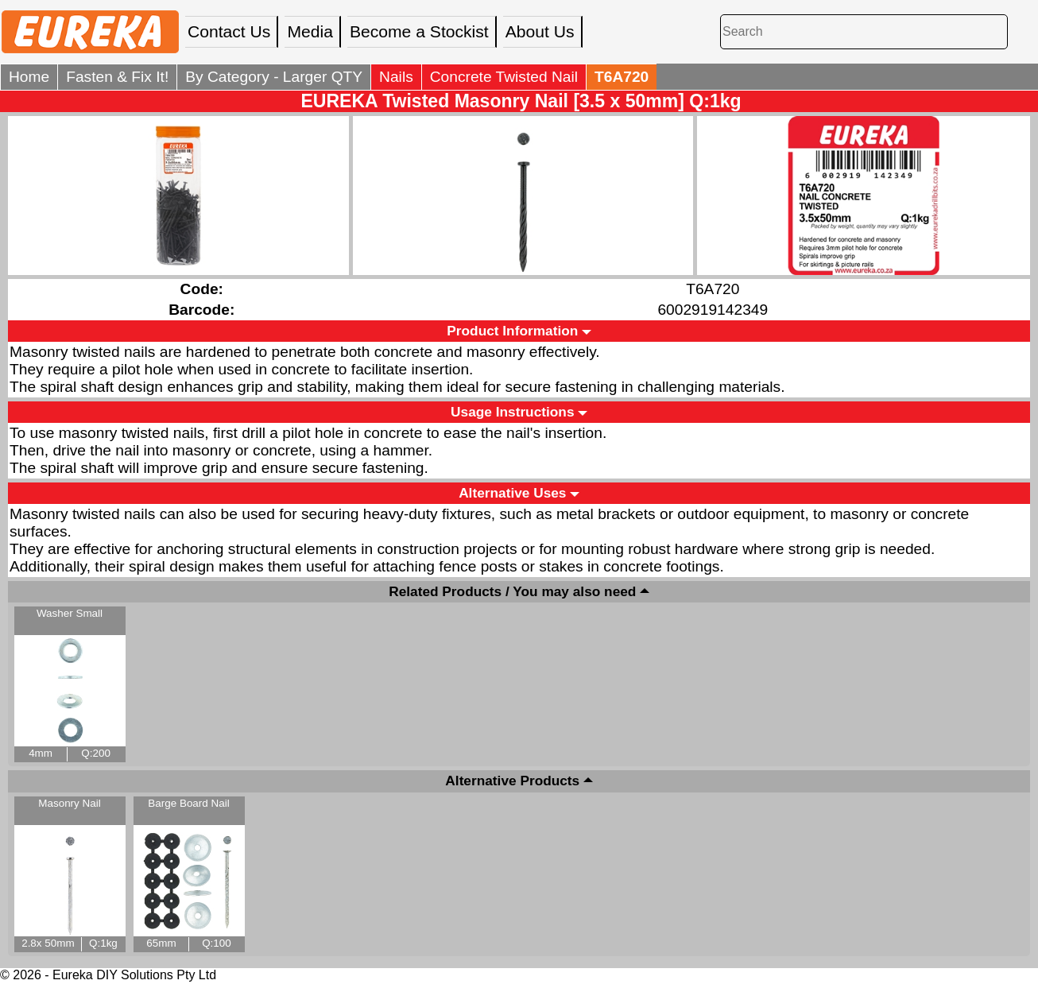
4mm (40, 753)
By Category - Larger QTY (273, 76)
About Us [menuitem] (540, 31)
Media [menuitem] (310, 31)
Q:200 (95, 753)
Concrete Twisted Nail (504, 76)
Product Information (512, 331)
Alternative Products (512, 781)
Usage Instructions (512, 412)
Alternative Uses (512, 493)
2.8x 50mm (47, 943)
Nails (396, 76)
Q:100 (216, 943)
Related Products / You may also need (512, 591)
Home (29, 76)
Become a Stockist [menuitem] (419, 31)
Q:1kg (103, 943)
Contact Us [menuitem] (229, 31)
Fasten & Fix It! (117, 76)
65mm (161, 943)
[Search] (864, 31)
